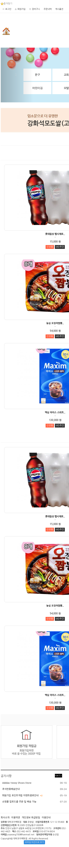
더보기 (58, 776)
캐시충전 (59, 9)
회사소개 (5, 817)
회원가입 (21, 9)
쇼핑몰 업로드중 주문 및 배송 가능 (19, 801)
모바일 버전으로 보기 (34, 842)
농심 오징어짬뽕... (55, 323)
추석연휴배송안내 (11, 789)
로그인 (8, 9)
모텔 (66, 88)
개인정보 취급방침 (31, 817)
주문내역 (48, 9)
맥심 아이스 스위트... (55, 412)
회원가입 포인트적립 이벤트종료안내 (20, 795)
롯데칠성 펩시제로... (55, 234)
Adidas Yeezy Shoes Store (16, 783)
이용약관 (15, 817)
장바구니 (36, 9)
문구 (37, 74)
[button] (17, 75)
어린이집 (37, 88)
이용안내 (46, 817)
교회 (66, 74)
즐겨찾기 (6, 3)
